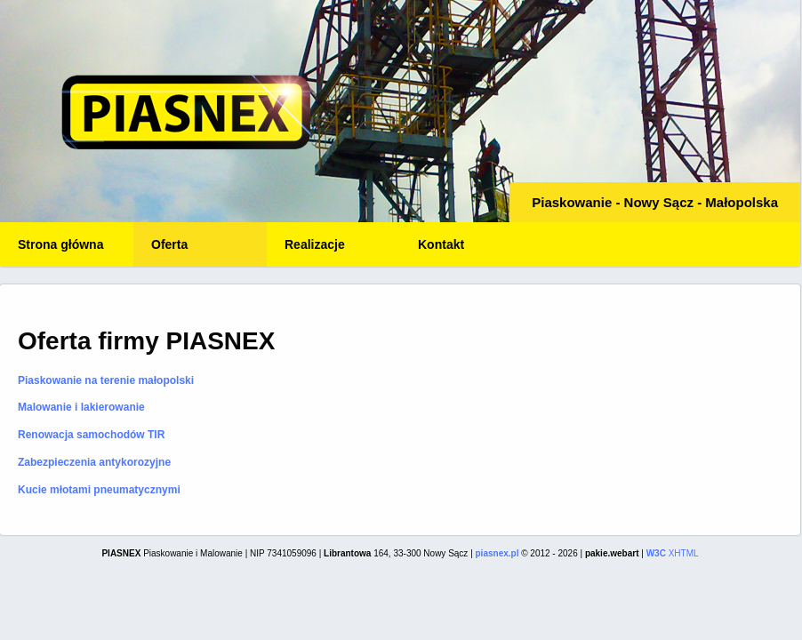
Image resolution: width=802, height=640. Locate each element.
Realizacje (315, 244)
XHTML (672, 553)
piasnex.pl (497, 553)
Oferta (169, 244)
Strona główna (60, 244)
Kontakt (441, 244)
